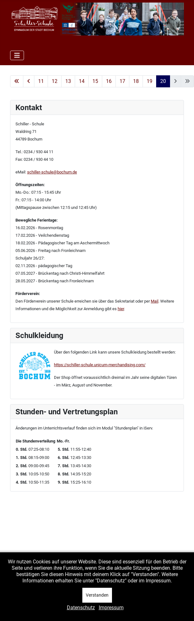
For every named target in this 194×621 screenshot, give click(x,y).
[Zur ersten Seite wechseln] (16, 81)
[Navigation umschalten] (17, 55)
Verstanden (97, 595)
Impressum (111, 608)
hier (121, 308)
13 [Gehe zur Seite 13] (68, 81)
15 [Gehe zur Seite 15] (95, 81)
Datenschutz (81, 608)
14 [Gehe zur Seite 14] (82, 81)
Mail (154, 301)
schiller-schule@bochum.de (52, 172)
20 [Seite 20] (163, 81)
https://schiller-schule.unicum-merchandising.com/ (99, 364)
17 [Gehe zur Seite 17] (122, 81)
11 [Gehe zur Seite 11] (41, 81)
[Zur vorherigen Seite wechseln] (28, 81)
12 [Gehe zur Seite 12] (54, 81)
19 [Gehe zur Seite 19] (149, 81)
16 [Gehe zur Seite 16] (109, 81)
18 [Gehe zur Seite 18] (136, 81)
